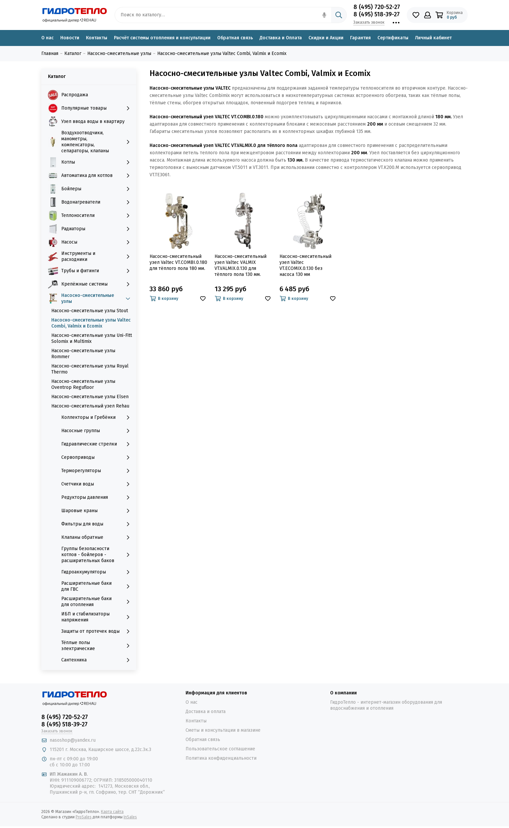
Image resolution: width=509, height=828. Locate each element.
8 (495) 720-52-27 (376, 7)
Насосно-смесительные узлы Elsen (90, 397)
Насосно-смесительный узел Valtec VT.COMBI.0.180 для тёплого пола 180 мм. (178, 262)
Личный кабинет (433, 38)
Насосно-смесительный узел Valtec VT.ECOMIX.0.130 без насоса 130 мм (305, 265)
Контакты (96, 38)
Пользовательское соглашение (220, 749)
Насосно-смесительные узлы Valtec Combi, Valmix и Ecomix (91, 323)
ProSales (84, 817)
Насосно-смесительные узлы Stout (89, 311)
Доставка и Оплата (280, 38)
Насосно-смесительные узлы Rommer (83, 354)
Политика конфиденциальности (221, 758)
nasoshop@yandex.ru (73, 740)
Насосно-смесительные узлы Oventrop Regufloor (83, 384)
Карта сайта (112, 811)
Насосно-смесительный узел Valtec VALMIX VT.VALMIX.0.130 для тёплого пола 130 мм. (240, 265)
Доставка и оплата (206, 711)
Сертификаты (392, 38)
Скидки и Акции (325, 38)
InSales (130, 817)
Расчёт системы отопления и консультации (162, 38)
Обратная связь (235, 38)
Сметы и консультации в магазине (223, 730)
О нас (47, 38)
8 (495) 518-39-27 (376, 14)
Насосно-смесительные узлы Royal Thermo (90, 369)
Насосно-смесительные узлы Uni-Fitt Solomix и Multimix (91, 338)
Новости (69, 38)
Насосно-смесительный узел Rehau (90, 406)
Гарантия (360, 38)
